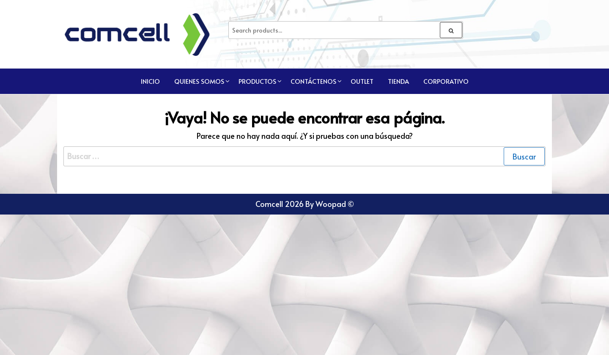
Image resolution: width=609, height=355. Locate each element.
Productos (257, 81)
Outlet (362, 81)
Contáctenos (313, 81)
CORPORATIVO (446, 81)
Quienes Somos (199, 81)
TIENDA (398, 81)
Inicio (150, 81)
